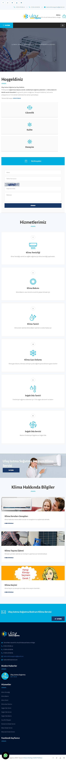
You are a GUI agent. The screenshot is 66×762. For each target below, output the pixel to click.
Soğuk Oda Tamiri (6, 708)
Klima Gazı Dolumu (6, 704)
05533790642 (17, 98)
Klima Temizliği (5, 692)
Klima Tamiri (4, 700)
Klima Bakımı (5, 696)
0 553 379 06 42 (19, 7)
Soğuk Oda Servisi (6, 712)
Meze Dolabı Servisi (6, 728)
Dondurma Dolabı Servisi (8, 724)
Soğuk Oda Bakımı (6, 716)
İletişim (11, 470)
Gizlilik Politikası (37, 758)
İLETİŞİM (6, 25)
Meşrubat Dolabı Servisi (8, 732)
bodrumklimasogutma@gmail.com (54, 7)
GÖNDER (33, 205)
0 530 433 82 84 (34, 7)
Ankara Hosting (27, 758)
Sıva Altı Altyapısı (6, 720)
